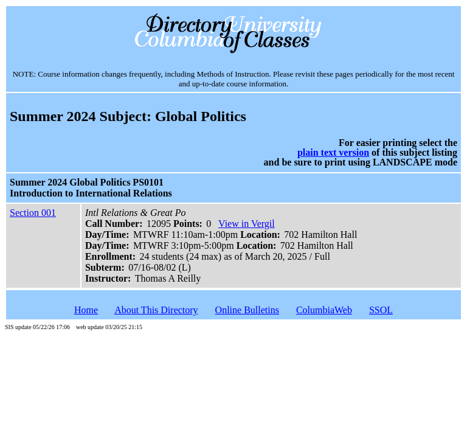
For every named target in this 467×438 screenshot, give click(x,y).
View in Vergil (246, 223)
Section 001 (33, 212)
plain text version (333, 152)
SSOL (381, 310)
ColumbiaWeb (324, 310)
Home (86, 310)
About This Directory (156, 310)
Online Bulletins (247, 310)
